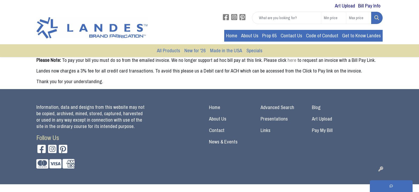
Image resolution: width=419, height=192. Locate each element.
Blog (316, 107)
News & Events (223, 141)
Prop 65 (269, 35)
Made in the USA (226, 50)
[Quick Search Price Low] (333, 18)
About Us (249, 35)
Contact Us (291, 35)
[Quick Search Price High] (358, 18)
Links (265, 130)
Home (231, 35)
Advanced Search (277, 107)
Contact (216, 130)
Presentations (274, 118)
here (292, 60)
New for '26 (195, 50)
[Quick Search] (286, 18)
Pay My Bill (322, 130)
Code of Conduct (322, 35)
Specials (254, 50)
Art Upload (322, 118)
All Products (168, 50)
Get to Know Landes (361, 35)
